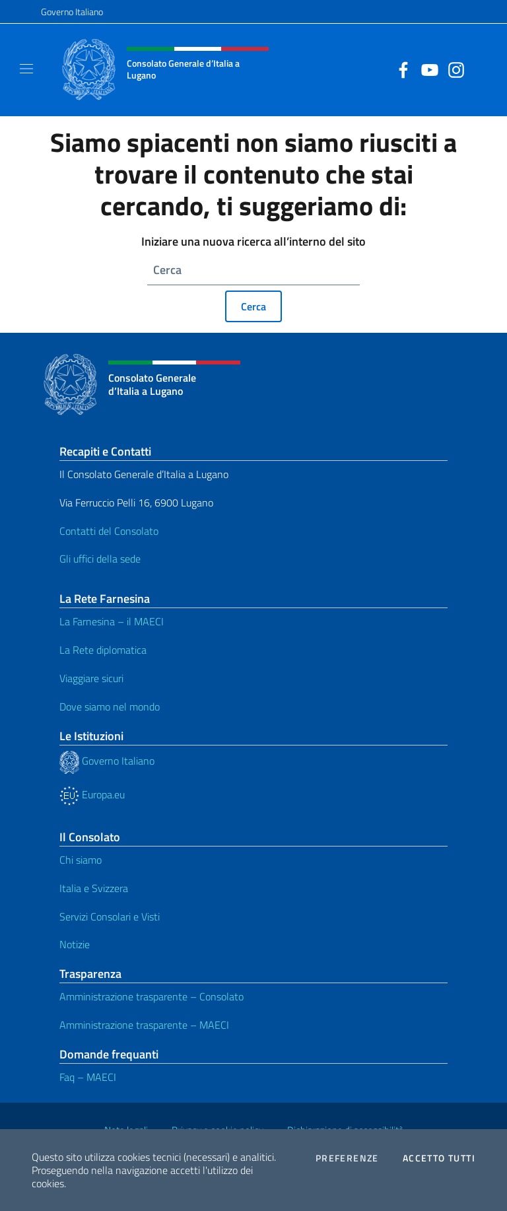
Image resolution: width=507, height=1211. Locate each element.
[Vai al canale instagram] (453, 69)
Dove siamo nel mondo (109, 706)
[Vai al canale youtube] (426, 69)
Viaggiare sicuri (91, 678)
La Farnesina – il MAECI (111, 621)
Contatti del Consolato (108, 531)
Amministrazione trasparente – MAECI (144, 1025)
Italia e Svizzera (93, 888)
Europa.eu (92, 794)
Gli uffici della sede (100, 559)
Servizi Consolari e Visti (109, 916)
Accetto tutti (439, 1158)
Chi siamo (80, 860)
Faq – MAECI (87, 1077)
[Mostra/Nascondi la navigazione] (26, 69)
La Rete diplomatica (103, 650)
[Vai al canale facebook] (400, 69)
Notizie (74, 944)
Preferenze (347, 1158)
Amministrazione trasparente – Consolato (151, 996)
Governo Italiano (72, 11)
